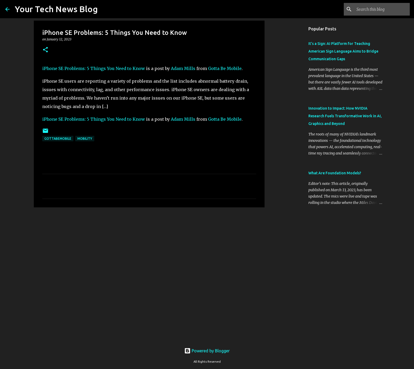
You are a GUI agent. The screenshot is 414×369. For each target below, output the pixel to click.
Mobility (84, 138)
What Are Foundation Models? (334, 173)
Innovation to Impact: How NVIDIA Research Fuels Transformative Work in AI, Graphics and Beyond (345, 116)
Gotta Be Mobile (225, 68)
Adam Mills (183, 68)
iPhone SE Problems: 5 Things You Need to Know (93, 68)
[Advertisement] (149, 252)
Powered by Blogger (207, 350)
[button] (45, 50)
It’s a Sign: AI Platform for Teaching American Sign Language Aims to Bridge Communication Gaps (343, 51)
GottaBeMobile (57, 138)
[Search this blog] (382, 9)
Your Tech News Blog (56, 9)
